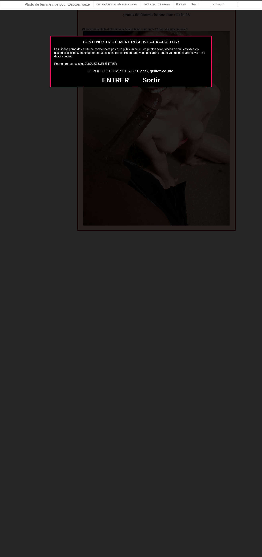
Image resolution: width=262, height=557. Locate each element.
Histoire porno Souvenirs (156, 4)
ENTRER (115, 80)
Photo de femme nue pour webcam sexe (57, 4)
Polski (195, 4)
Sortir (151, 80)
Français (181, 4)
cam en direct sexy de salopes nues (116, 4)
